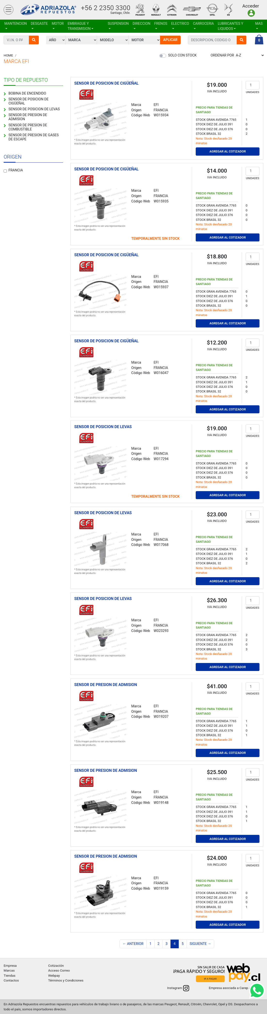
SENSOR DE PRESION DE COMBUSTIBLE (27, 127)
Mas (259, 24)
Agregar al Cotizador (228, 151)
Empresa (10, 965)
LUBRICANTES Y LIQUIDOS (230, 26)
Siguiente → (200, 944)
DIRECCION (141, 24)
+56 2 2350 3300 (105, 8)
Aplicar (170, 40)
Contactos (11, 980)
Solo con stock (182, 55)
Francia (15, 170)
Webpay (54, 975)
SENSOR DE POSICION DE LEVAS (34, 109)
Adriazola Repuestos (48, 10)
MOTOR (58, 24)
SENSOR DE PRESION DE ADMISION (27, 117)
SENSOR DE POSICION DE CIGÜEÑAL (28, 101)
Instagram (178, 988)
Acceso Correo (59, 970)
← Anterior (133, 944)
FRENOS (160, 24)
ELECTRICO (180, 24)
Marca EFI (16, 61)
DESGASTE (39, 24)
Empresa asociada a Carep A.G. (236, 988)
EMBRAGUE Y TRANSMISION (79, 26)
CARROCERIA (203, 24)
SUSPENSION (118, 24)
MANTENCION (15, 24)
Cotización (56, 965)
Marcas (9, 970)
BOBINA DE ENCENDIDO (27, 93)
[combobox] (212, 40)
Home (8, 55)
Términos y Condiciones (66, 980)
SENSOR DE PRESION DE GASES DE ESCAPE (33, 137)
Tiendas (9, 975)
